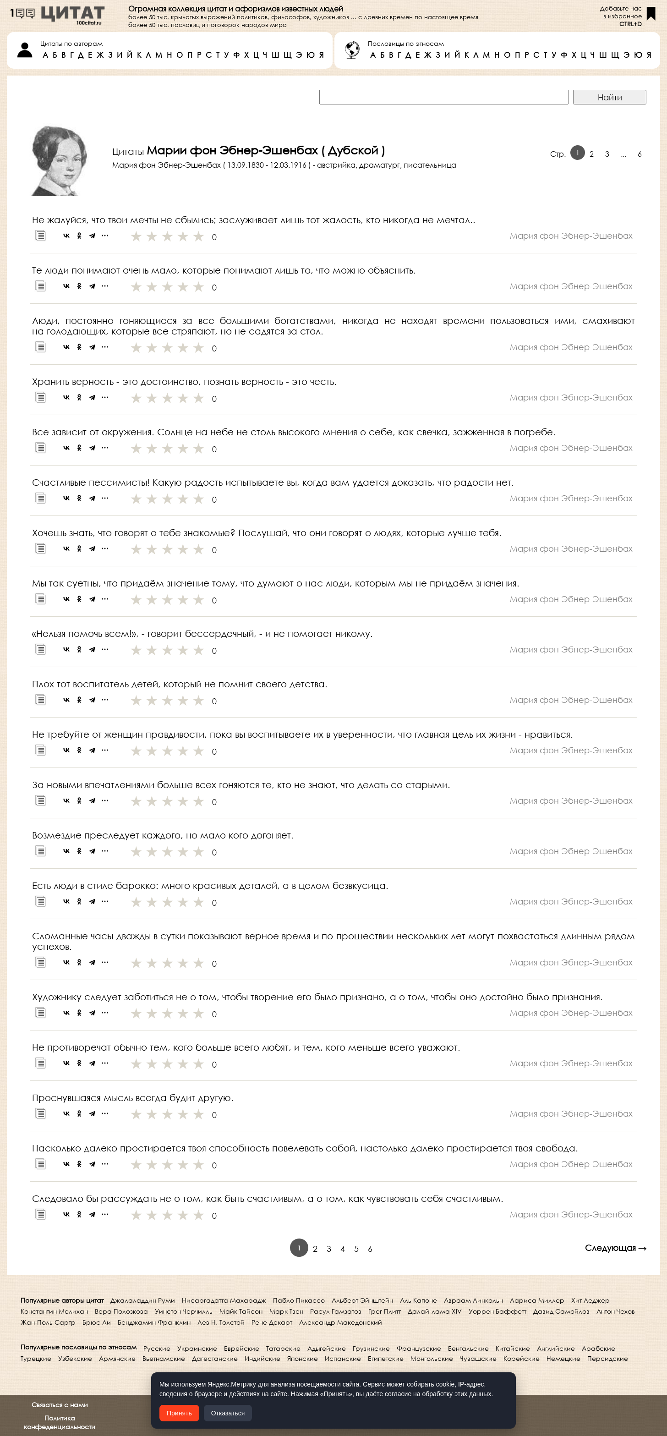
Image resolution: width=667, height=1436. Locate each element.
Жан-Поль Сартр (48, 1322)
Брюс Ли (96, 1322)
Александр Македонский (340, 1322)
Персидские (607, 1358)
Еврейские (241, 1348)
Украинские (197, 1348)
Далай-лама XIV (435, 1311)
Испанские (343, 1358)
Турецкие (36, 1358)
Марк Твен (286, 1311)
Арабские (598, 1348)
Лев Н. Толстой (221, 1322)
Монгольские (431, 1358)
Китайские (513, 1348)
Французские (419, 1348)
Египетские (386, 1358)
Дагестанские (215, 1358)
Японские (302, 1358)
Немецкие (563, 1358)
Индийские (262, 1358)
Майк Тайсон (240, 1311)
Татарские (283, 1348)
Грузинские (371, 1348)
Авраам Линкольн (473, 1300)
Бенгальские (468, 1348)
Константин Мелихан (54, 1311)
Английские (556, 1348)
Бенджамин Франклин (154, 1322)
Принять (179, 1413)
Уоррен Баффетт (497, 1311)
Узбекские (75, 1358)
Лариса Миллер (537, 1300)
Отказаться (228, 1413)
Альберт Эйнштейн (362, 1300)
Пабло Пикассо (299, 1300)
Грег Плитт (384, 1311)
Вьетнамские (163, 1358)
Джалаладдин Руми (142, 1300)
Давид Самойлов (561, 1311)
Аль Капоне (418, 1300)
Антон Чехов (615, 1311)
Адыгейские (326, 1348)
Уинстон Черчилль (184, 1311)
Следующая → (615, 1248)
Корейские (521, 1358)
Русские (156, 1348)
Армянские (117, 1358)
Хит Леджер (590, 1300)
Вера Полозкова (121, 1311)
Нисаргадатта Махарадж (224, 1300)
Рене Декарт (271, 1322)
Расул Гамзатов (335, 1311)
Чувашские (478, 1358)
